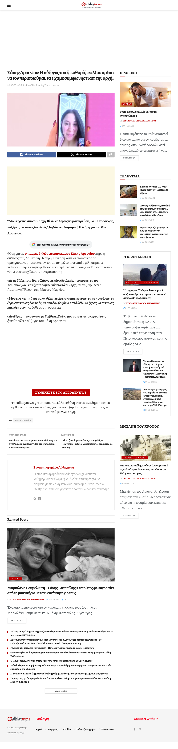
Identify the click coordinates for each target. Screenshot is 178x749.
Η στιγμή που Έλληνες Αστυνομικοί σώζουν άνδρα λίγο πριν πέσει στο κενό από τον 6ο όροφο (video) (144, 294)
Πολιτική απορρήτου (86, 735)
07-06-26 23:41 (127, 484)
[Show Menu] (9, 5)
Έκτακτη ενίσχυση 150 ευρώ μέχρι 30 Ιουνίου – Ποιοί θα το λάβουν (154, 190)
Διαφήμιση (53, 735)
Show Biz (30, 85)
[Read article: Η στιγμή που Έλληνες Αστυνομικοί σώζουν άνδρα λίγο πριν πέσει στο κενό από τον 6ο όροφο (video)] (145, 275)
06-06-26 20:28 (150, 410)
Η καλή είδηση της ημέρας (142, 283)
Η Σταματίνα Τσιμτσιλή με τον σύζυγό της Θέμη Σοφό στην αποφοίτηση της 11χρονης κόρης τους (59, 680)
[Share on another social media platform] (111, 155)
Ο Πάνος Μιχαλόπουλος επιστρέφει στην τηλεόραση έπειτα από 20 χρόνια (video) (51, 667)
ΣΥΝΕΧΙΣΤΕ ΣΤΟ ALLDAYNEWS (61, 393)
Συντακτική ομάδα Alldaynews (54, 473)
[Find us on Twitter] (140, 735)
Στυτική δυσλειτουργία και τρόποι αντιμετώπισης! (138, 113)
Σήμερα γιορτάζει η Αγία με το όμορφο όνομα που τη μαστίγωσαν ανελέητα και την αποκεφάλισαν (154, 232)
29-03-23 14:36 (14, 85)
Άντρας (127, 104)
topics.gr (20, 739)
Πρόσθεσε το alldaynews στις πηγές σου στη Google (61, 245)
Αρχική (38, 735)
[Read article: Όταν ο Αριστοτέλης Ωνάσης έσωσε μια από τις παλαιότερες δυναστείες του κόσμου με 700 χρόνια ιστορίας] (145, 449)
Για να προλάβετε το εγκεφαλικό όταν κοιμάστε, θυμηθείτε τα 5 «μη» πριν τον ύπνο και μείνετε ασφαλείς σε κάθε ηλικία (155, 210)
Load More (61, 697)
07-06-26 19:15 (150, 382)
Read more (18, 626)
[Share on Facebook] (31, 155)
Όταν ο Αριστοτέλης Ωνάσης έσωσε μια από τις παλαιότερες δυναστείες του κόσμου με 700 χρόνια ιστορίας (144, 470)
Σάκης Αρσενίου (23, 421)
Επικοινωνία (107, 735)
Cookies (67, 735)
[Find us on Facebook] (134, 735)
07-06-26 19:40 (130, 308)
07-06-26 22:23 (53, 605)
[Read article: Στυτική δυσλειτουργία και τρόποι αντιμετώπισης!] (145, 94)
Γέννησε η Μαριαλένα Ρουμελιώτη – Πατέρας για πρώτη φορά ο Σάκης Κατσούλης (52, 654)
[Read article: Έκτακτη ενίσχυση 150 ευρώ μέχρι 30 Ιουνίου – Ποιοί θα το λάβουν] (128, 192)
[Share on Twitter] (81, 155)
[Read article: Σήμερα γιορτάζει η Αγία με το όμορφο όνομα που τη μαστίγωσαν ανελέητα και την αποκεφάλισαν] (128, 232)
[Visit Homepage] (91, 5)
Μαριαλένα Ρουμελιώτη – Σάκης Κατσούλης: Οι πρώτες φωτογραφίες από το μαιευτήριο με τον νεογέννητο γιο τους (60, 596)
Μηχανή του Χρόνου (135, 458)
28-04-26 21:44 (127, 125)
